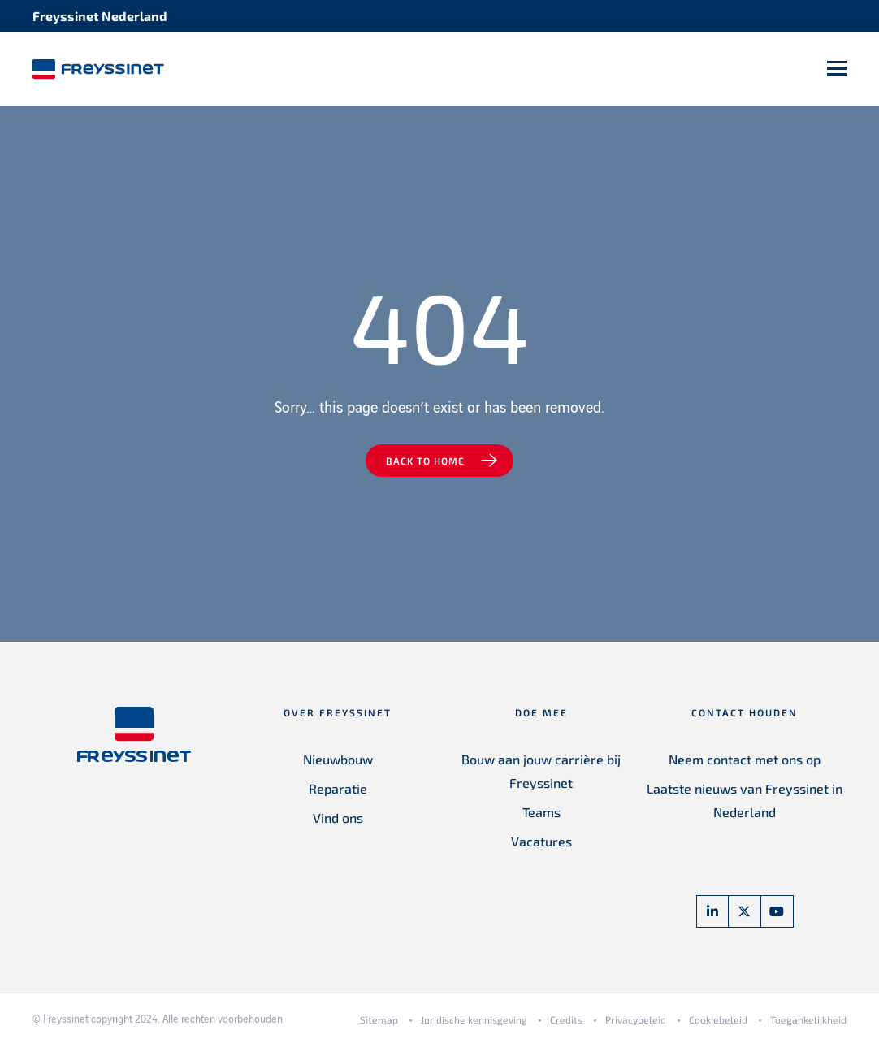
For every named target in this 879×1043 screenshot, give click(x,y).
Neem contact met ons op (745, 759)
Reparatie (338, 788)
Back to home (425, 460)
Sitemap (379, 1019)
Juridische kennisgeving (474, 1019)
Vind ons (338, 817)
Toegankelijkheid (808, 1019)
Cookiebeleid (718, 1019)
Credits (566, 1019)
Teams (541, 812)
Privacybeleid (635, 1019)
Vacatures (541, 841)
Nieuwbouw (338, 759)
